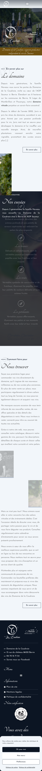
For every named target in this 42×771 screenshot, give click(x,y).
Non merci (21, 758)
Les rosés (21, 270)
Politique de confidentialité (27, 769)
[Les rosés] (21, 262)
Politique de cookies (12, 769)
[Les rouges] (21, 199)
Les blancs (21, 239)
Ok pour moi (21, 752)
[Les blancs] (21, 231)
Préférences (21, 764)
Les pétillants (21, 305)
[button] (27, 4)
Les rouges (21, 207)
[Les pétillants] (21, 297)
